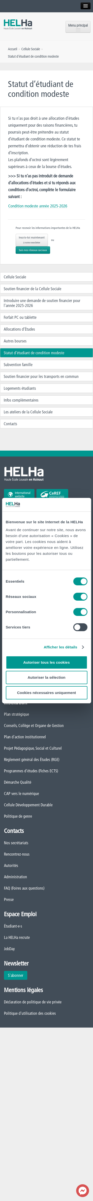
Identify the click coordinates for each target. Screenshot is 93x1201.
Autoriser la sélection (46, 677)
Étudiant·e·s (13, 926)
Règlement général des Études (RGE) (31, 759)
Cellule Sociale (15, 276)
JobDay (9, 948)
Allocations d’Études (19, 329)
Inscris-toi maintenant (32, 240)
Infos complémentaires (21, 400)
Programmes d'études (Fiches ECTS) (31, 770)
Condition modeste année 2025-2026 (37, 205)
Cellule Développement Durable (28, 804)
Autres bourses (15, 340)
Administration (15, 876)
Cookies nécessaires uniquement (46, 693)
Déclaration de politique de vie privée (33, 1001)
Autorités (11, 865)
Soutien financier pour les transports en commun (41, 376)
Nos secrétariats (16, 842)
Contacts (10, 423)
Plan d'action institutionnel (25, 736)
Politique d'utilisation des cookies (30, 1013)
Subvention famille (18, 364)
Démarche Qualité (17, 782)
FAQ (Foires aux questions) (24, 888)
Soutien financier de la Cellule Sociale (32, 288)
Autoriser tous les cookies (46, 662)
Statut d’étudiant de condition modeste (34, 352)
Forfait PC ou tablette (20, 317)
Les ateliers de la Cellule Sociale (28, 411)
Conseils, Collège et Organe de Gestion (34, 725)
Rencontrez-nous (17, 854)
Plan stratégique (16, 714)
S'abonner (15, 975)
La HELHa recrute (17, 937)
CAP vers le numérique (21, 793)
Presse (9, 899)
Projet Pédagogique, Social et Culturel (33, 748)
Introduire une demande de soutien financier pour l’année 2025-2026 (42, 303)
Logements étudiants (20, 388)
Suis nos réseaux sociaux (33, 250)
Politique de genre (18, 816)
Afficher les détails (60, 647)
